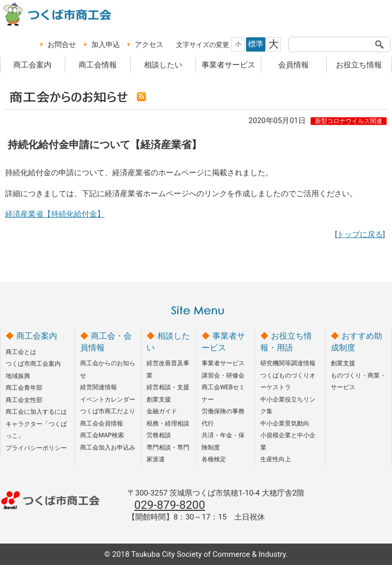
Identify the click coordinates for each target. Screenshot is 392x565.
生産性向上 (275, 459)
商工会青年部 (24, 387)
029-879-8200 (169, 504)
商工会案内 (32, 64)
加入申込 (105, 44)
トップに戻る (360, 234)
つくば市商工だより (107, 411)
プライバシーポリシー (36, 448)
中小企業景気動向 (284, 423)
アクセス (149, 44)
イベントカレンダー (107, 399)
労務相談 (158, 435)
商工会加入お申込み (107, 447)
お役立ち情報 (359, 64)
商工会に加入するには (36, 411)
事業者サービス (228, 64)
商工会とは (21, 352)
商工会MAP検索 (102, 435)
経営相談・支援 (167, 387)
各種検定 (214, 459)
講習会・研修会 (223, 375)
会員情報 (293, 64)
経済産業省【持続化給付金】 (55, 214)
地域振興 (18, 376)
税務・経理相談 (167, 423)
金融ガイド (161, 411)
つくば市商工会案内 (33, 363)
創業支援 (158, 399)
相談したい (163, 64)
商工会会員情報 (101, 423)
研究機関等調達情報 (287, 363)
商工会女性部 (24, 400)
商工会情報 (98, 64)
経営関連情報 (98, 387)
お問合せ (61, 44)
